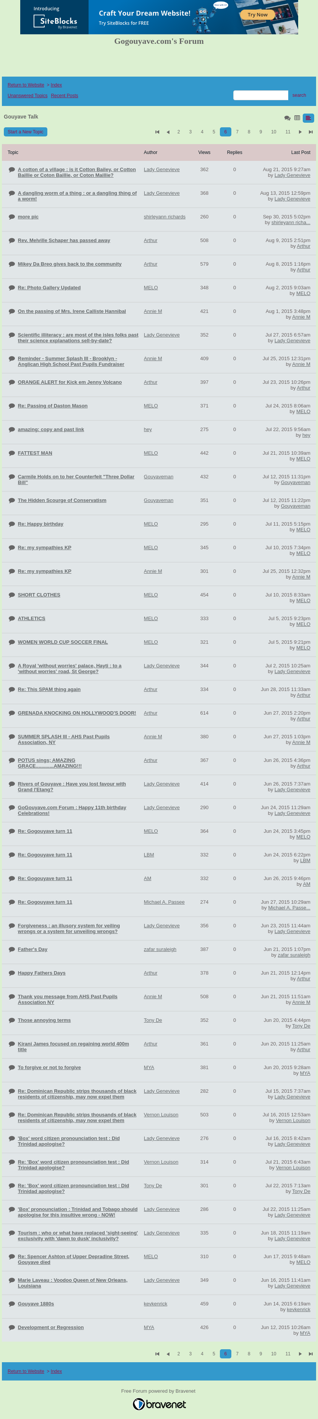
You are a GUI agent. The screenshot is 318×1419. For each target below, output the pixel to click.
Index (56, 85)
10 (273, 132)
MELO (303, 293)
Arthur (303, 246)
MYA (305, 1073)
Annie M (301, 317)
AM (307, 884)
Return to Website (26, 85)
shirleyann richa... (290, 222)
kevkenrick (298, 1309)
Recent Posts (64, 95)
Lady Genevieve (292, 175)
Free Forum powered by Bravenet (159, 1391)
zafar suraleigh (294, 955)
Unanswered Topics (28, 95)
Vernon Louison (293, 1120)
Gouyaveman (295, 482)
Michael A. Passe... (289, 908)
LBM (305, 860)
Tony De (301, 1026)
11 (288, 132)
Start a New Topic (26, 132)
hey (306, 435)
